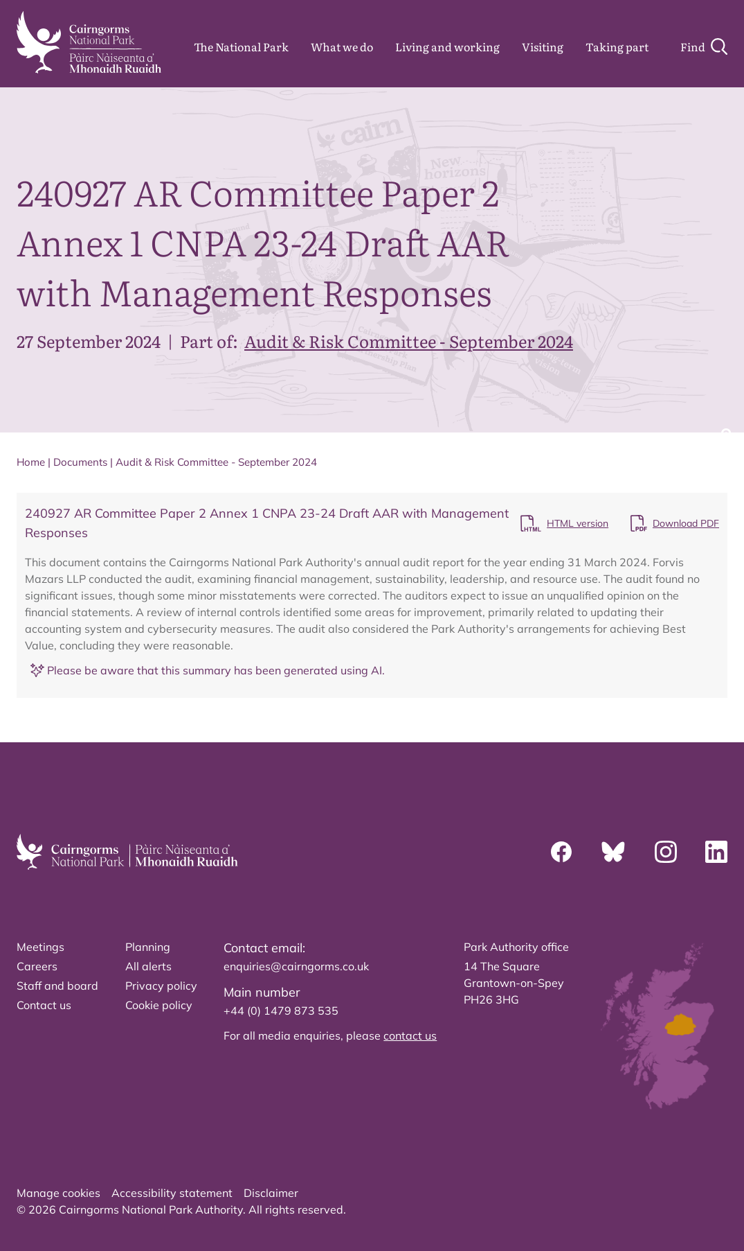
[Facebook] (561, 852)
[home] (89, 42)
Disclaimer (271, 1193)
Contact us (44, 1005)
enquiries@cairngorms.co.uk (296, 966)
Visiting (542, 46)
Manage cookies (58, 1193)
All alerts (148, 966)
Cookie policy (158, 1005)
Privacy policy (161, 985)
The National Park (241, 46)
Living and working (447, 46)
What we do (342, 46)
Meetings (40, 947)
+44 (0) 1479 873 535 (281, 1010)
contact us (410, 1035)
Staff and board (57, 985)
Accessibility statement (172, 1193)
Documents (80, 462)
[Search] (703, 46)
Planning (147, 947)
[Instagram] (666, 852)
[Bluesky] (613, 852)
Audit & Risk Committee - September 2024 (408, 341)
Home (31, 462)
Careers (37, 966)
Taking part (617, 46)
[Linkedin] (716, 852)
